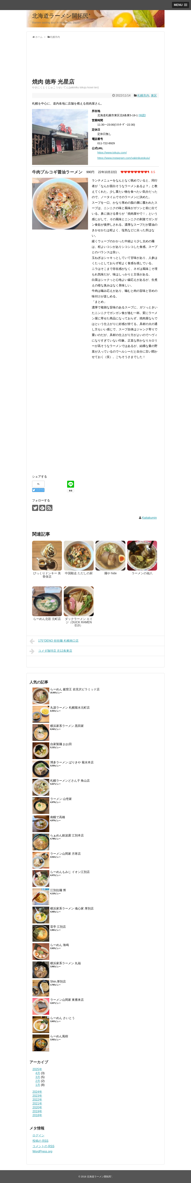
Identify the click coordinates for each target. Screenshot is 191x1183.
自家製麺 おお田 (61, 744)
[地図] (142, 115)
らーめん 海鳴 (59, 945)
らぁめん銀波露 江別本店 (67, 835)
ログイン (38, 1135)
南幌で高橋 (57, 817)
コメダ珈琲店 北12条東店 (50, 651)
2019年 (37, 1111)
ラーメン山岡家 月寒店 (65, 853)
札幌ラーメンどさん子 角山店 (70, 780)
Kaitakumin (149, 517)
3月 (37, 1077)
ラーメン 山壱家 (61, 798)
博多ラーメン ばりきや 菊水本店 (72, 762)
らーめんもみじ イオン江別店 (70, 872)
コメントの (43, 1146)
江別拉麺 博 (58, 890)
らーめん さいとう (62, 1018)
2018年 (37, 1115)
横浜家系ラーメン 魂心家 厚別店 (72, 908)
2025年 (37, 1069)
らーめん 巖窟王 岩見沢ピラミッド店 (75, 689)
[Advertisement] (62, 62)
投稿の (40, 1140)
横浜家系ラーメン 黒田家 (67, 725)
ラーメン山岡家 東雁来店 (67, 999)
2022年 (37, 1099)
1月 (37, 1084)
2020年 (37, 1107)
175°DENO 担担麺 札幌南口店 (54, 641)
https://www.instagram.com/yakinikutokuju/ (123, 157)
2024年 (37, 1091)
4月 (37, 1073)
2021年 (37, 1103)
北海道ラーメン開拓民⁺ (61, 16)
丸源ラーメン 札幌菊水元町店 (70, 707)
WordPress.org (42, 1151)
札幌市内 (143, 95)
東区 (154, 95)
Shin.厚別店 (58, 981)
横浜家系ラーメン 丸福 (65, 963)
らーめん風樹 (59, 1036)
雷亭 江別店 (58, 926)
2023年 (37, 1095)
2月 (37, 1081)
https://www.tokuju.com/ (112, 152)
